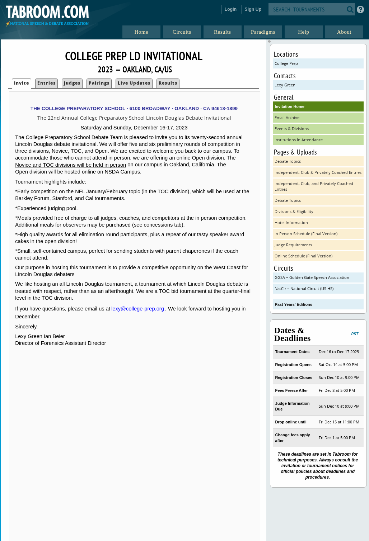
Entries (46, 83)
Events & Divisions (292, 128)
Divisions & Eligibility (294, 211)
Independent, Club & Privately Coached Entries (318, 172)
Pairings (99, 83)
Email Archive (287, 117)
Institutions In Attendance (299, 139)
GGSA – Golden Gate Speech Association (312, 277)
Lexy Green (285, 84)
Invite (21, 83)
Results (168, 83)
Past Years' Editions (293, 304)
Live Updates (134, 83)
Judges (72, 83)
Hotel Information (291, 222)
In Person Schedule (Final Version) (306, 233)
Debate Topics (288, 161)
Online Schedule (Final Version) (303, 255)
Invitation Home (289, 106)
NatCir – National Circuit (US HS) (304, 288)
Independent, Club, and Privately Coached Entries (314, 186)
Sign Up (253, 9)
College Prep (286, 63)
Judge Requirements (293, 244)
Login (231, 9)
